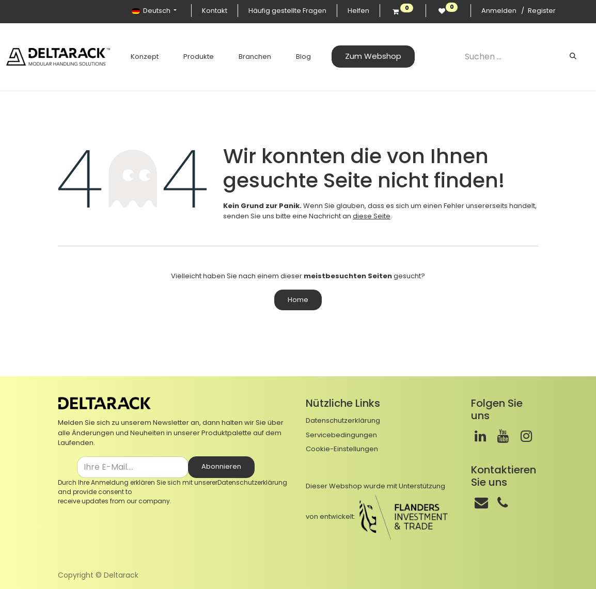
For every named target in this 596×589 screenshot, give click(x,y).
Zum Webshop (366, 56)
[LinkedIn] (480, 436)
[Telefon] (502, 503)
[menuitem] (138, 56)
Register (542, 10)
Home (298, 300)
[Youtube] (503, 436)
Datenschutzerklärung (252, 482)
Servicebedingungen (341, 435)
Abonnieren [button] (221, 466)
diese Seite (371, 216)
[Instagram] (526, 436)
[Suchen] (573, 56)
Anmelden (498, 10)
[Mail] (481, 503)
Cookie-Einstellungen (342, 449)
